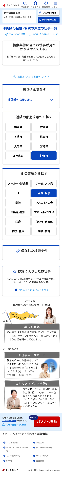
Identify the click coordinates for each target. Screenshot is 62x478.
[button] (25, 4)
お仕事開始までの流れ (16, 424)
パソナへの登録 (9, 420)
